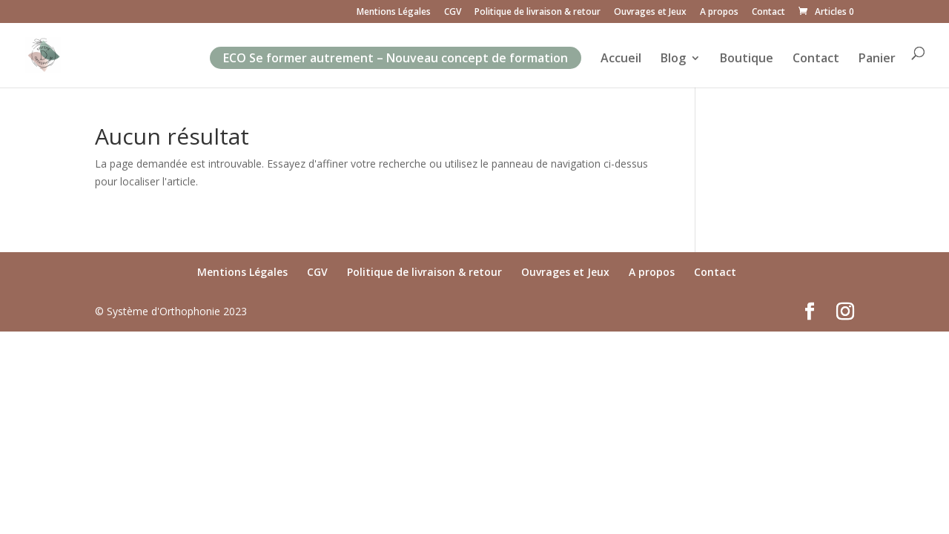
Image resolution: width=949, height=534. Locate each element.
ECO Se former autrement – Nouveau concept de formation (395, 58)
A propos (719, 12)
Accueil (621, 59)
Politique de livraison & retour (537, 12)
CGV (452, 12)
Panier (877, 59)
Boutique (746, 59)
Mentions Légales (394, 12)
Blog (673, 59)
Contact (768, 12)
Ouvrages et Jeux (650, 12)
